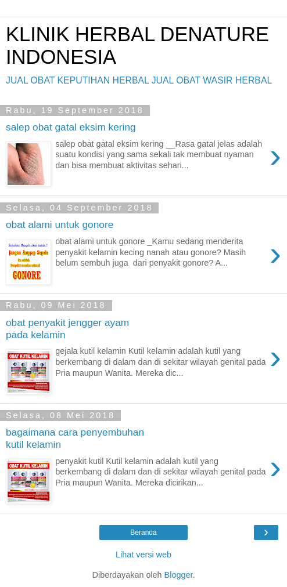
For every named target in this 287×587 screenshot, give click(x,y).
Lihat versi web (143, 554)
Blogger (178, 574)
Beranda (143, 532)
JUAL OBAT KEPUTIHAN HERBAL (77, 80)
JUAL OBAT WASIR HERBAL (212, 80)
